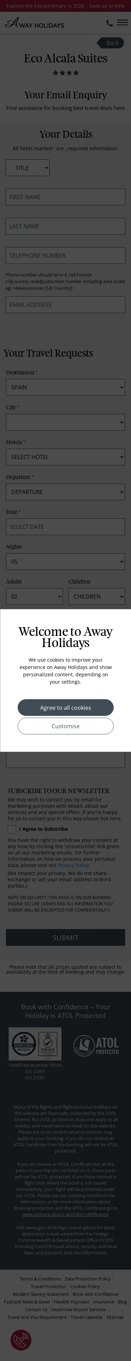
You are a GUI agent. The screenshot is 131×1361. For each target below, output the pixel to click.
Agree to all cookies (65, 708)
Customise (66, 726)
